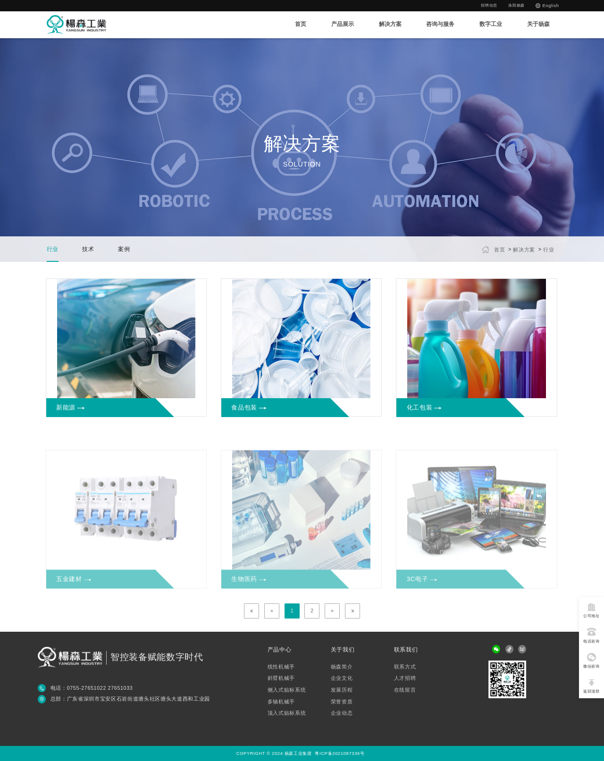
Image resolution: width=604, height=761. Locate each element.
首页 (300, 24)
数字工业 (490, 24)
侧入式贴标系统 (287, 690)
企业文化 (342, 678)
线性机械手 (281, 666)
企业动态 (342, 713)
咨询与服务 (440, 24)
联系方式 (405, 666)
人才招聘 (405, 678)
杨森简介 (342, 666)
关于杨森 (538, 24)
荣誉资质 (342, 701)
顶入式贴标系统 (287, 713)
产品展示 (342, 24)
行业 (548, 249)
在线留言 (405, 690)
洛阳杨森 (516, 5)
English (550, 5)
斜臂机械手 (281, 678)
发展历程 (342, 690)
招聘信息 (489, 5)
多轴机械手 (281, 701)
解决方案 (390, 24)
